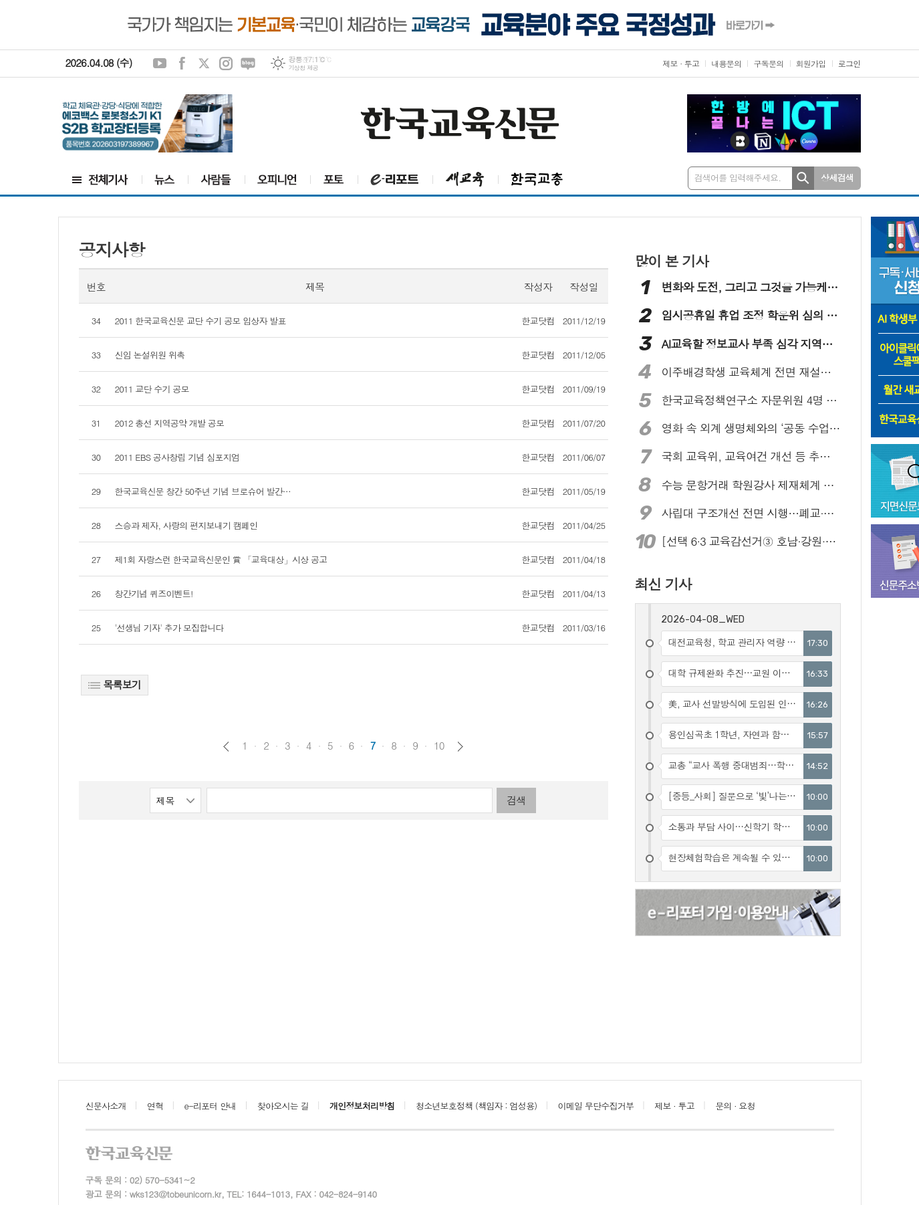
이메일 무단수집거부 (596, 1105)
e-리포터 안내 (210, 1105)
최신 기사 (663, 584)
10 (439, 745)
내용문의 (726, 63)
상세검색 (837, 177)
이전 (226, 746)
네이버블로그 (248, 63)
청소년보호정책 (476, 1105)
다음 (460, 746)
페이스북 (182, 63)
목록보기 (114, 684)
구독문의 (768, 63)
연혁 (155, 1105)
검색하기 (803, 178)
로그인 (849, 63)
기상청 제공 (303, 68)
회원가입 (811, 63)
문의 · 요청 (735, 1105)
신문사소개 (106, 1105)
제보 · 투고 (680, 63)
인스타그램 (226, 63)
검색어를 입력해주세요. (737, 177)
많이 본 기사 (671, 261)
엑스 (204, 63)
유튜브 (160, 63)
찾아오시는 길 (283, 1105)
